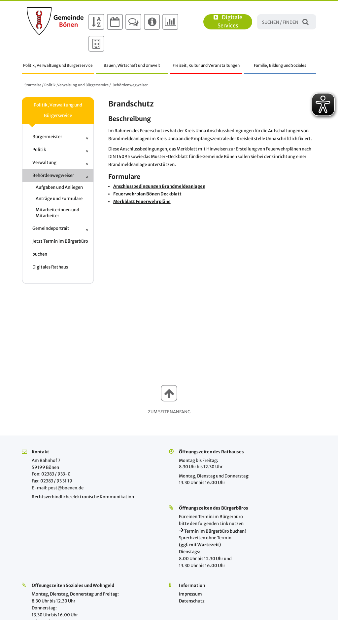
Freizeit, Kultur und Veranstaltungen (206, 65)
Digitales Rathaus (50, 267)
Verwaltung (44, 162)
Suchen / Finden (305, 21)
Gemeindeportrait (50, 228)
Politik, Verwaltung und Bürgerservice (58, 65)
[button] (169, 393)
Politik (39, 149)
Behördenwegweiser (130, 85)
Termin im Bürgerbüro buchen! (212, 531)
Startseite (32, 85)
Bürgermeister (47, 137)
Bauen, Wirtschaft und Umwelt (132, 65)
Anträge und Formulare (59, 198)
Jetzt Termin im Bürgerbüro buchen (60, 247)
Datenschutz (192, 601)
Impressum (190, 594)
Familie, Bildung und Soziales (280, 65)
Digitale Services (228, 21)
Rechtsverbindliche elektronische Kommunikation (83, 497)
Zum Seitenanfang (169, 412)
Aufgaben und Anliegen (59, 187)
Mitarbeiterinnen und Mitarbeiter (57, 213)
